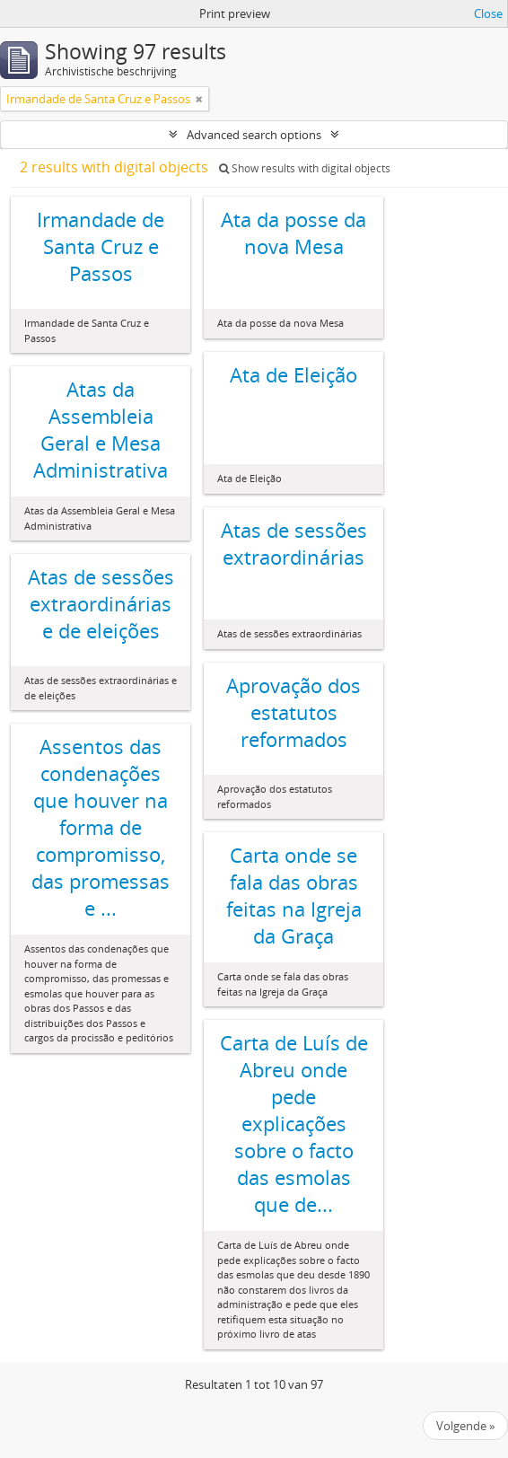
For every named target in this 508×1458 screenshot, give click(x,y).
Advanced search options (254, 135)
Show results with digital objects (304, 168)
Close (488, 13)
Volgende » (465, 1426)
